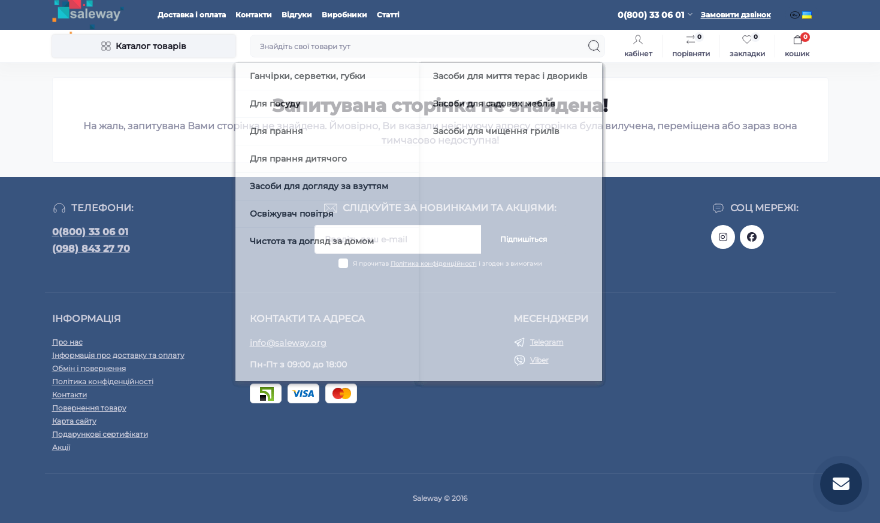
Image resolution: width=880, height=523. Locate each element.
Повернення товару (89, 407)
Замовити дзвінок (736, 14)
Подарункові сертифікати (100, 434)
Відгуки (297, 14)
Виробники (344, 14)
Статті (388, 14)
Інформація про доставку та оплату (118, 355)
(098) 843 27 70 (91, 248)
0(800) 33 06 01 (90, 232)
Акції (61, 447)
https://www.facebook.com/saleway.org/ (752, 237)
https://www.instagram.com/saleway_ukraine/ (723, 237)
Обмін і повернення (89, 368)
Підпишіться (523, 239)
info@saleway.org (288, 342)
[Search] (594, 46)
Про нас (67, 341)
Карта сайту (74, 420)
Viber (539, 359)
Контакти (253, 14)
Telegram (547, 341)
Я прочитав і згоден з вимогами (447, 263)
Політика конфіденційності (434, 263)
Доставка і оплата (192, 14)
